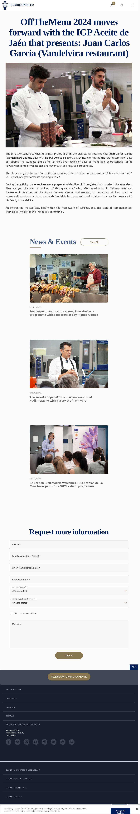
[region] (70, 809)
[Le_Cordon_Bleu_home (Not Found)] (18, 5)
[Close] (137, 809)
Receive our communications (69, 676)
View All (94, 242)
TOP (134, 667)
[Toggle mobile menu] (132, 5)
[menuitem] (112, 5)
